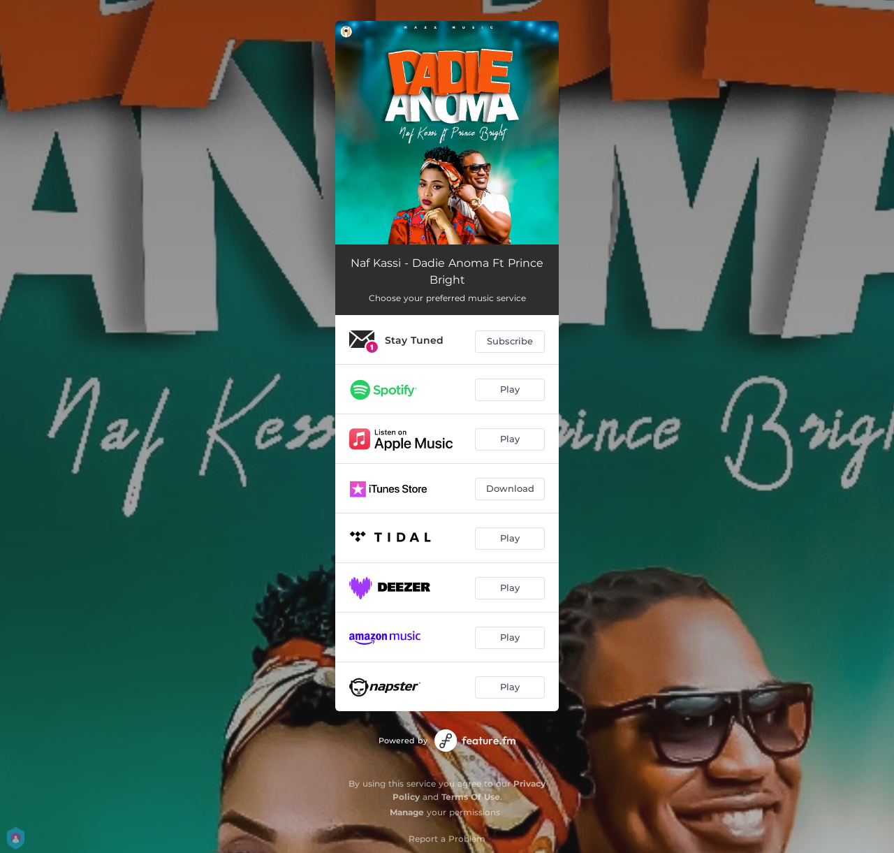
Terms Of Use (470, 797)
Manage (407, 812)
